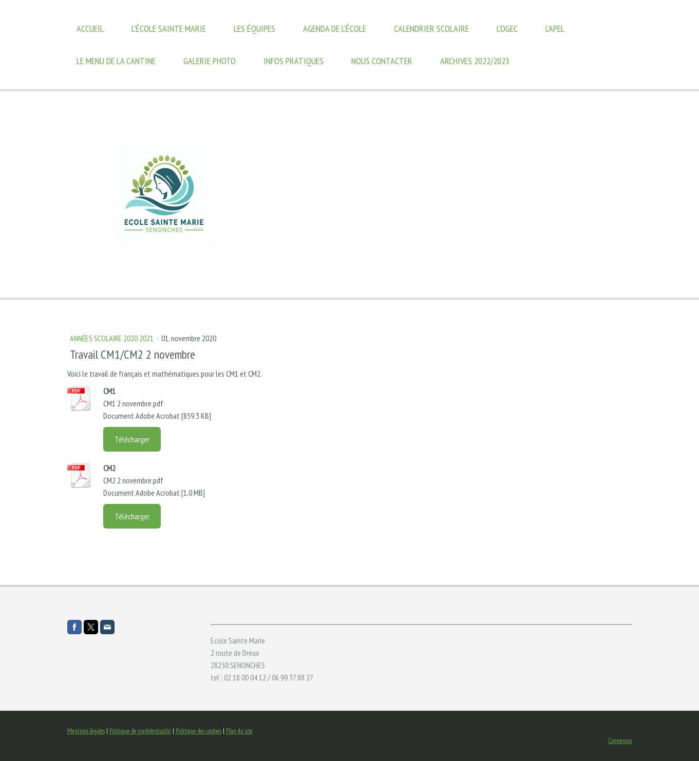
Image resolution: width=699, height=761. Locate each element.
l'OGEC (507, 28)
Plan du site (239, 731)
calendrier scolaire (431, 28)
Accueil (90, 28)
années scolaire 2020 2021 (112, 338)
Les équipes (254, 28)
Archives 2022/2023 (474, 61)
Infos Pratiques (293, 61)
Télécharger (132, 439)
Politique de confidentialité (140, 731)
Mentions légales (86, 731)
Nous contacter (381, 61)
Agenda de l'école (334, 28)
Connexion (620, 740)
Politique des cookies (198, 731)
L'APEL (554, 28)
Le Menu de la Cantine (116, 61)
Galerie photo (209, 61)
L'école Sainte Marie (168, 28)
